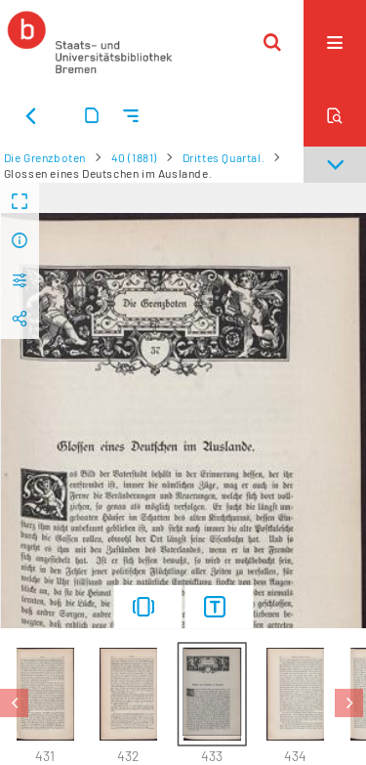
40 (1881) (134, 157)
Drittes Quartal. (224, 157)
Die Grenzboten (45, 157)
